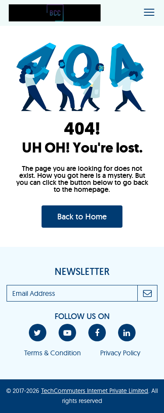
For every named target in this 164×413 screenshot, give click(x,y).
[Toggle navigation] (149, 13)
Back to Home (82, 217)
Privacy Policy (120, 352)
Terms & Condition (52, 352)
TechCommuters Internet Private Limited (94, 391)
